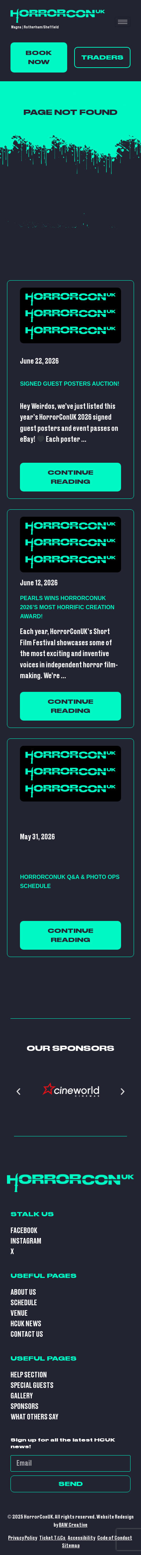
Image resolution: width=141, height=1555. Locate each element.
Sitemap (71, 1545)
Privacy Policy (22, 1538)
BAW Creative (73, 1525)
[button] (18, 1091)
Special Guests (32, 1385)
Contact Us (26, 1334)
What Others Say (34, 1417)
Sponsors (24, 1406)
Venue (19, 1313)
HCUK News (25, 1324)
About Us (23, 1292)
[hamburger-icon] (123, 22)
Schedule (23, 1303)
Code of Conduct (114, 1538)
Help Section (28, 1375)
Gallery (21, 1396)
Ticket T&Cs (52, 1538)
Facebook (23, 1230)
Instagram (25, 1241)
